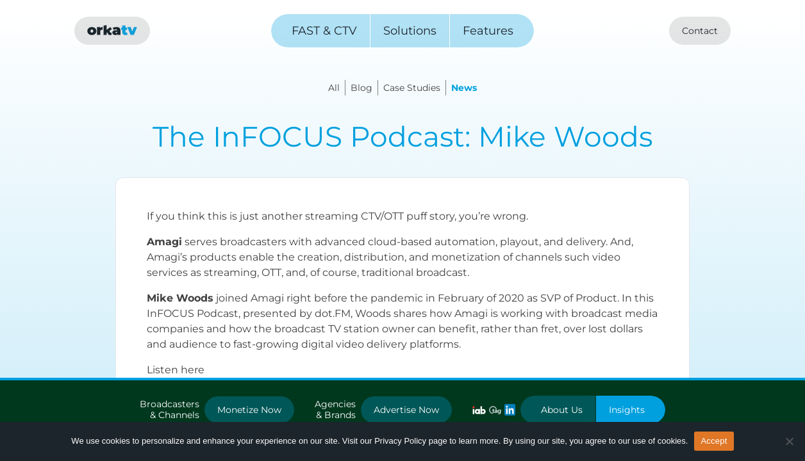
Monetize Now (249, 410)
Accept (714, 441)
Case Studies (411, 87)
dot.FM (333, 313)
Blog (361, 87)
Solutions (409, 31)
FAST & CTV (324, 31)
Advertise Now (406, 410)
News (464, 87)
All (334, 87)
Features (488, 31)
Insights (627, 410)
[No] (789, 441)
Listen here (175, 370)
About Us (562, 410)
